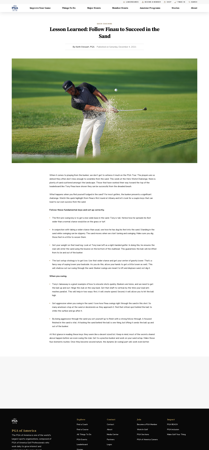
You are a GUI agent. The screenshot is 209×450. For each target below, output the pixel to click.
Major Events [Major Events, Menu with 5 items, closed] (94, 8)
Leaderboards (131, 2)
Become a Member (151, 2)
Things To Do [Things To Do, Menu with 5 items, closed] (69, 8)
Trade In (180, 2)
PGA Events (82, 439)
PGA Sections (143, 434)
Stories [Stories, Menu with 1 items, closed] (175, 8)
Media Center (112, 434)
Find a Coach (82, 424)
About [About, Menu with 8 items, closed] (194, 8)
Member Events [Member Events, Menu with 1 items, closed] (120, 8)
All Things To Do (84, 434)
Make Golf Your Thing (176, 434)
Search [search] (192, 2)
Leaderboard (82, 444)
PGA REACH (172, 424)
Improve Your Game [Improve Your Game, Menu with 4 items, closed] (40, 8)
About (109, 429)
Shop (167, 2)
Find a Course (82, 429)
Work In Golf (142, 429)
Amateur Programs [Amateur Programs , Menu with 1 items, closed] (150, 8)
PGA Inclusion (173, 429)
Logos (109, 444)
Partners (110, 439)
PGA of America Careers (147, 439)
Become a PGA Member (147, 424)
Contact (110, 424)
